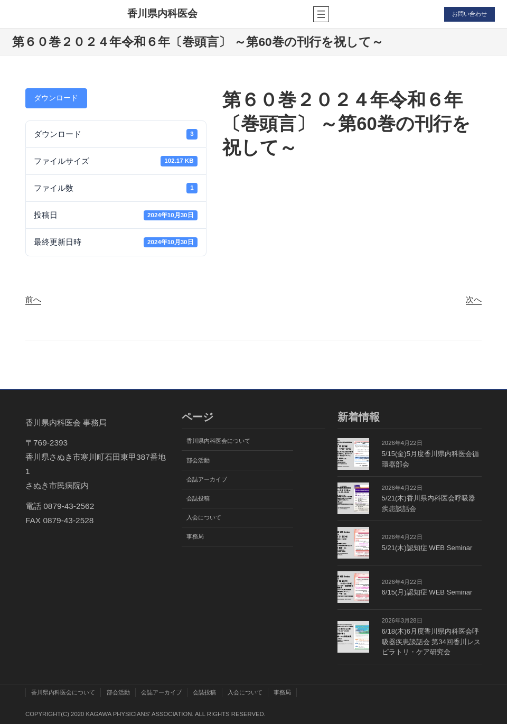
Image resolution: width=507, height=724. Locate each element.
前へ (33, 299)
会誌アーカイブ (206, 479)
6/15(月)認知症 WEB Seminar (427, 592)
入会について (203, 517)
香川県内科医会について (218, 441)
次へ (474, 299)
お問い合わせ (469, 14)
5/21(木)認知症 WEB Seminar (427, 548)
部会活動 (198, 460)
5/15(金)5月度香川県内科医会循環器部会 (430, 459)
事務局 (195, 536)
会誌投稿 (198, 498)
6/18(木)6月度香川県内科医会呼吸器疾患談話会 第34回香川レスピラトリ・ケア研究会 (431, 641)
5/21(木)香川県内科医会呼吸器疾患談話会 (428, 503)
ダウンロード (56, 98)
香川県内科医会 (162, 13)
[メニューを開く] (320, 14)
